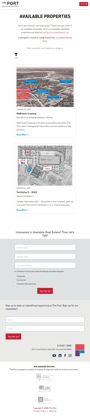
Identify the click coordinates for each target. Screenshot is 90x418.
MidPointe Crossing (26, 113)
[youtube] (54, 355)
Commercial (21, 280)
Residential (21, 276)
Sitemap (52, 410)
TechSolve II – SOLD (26, 192)
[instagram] (70, 355)
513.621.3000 (64, 345)
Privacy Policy (40, 410)
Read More (21, 134)
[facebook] (65, 355)
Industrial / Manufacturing (26, 284)
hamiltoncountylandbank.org (55, 32)
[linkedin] (60, 355)
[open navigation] (83, 4)
